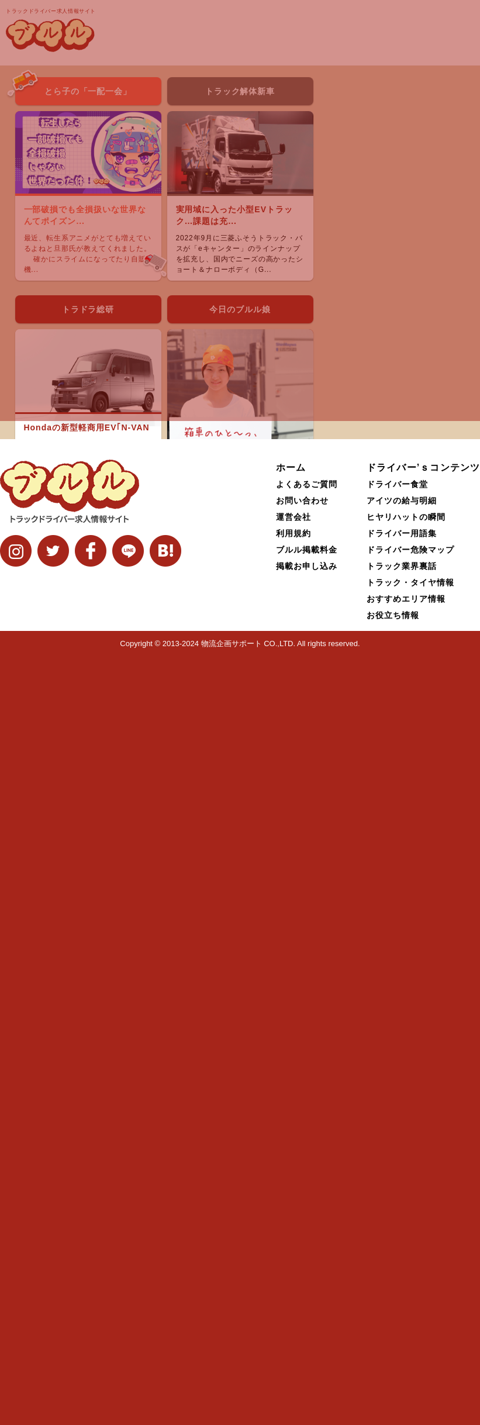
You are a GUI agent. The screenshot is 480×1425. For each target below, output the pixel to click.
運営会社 (293, 1286)
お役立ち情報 (393, 1384)
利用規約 (293, 1302)
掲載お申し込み (306, 1335)
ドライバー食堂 (397, 1253)
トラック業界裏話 (402, 1335)
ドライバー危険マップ (410, 1318)
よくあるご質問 (306, 1253)
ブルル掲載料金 (306, 1318)
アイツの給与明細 (402, 1269)
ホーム (291, 1236)
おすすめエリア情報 (406, 1367)
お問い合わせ (302, 1269)
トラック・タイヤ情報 (410, 1351)
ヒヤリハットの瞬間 (406, 1286)
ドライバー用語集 (402, 1302)
